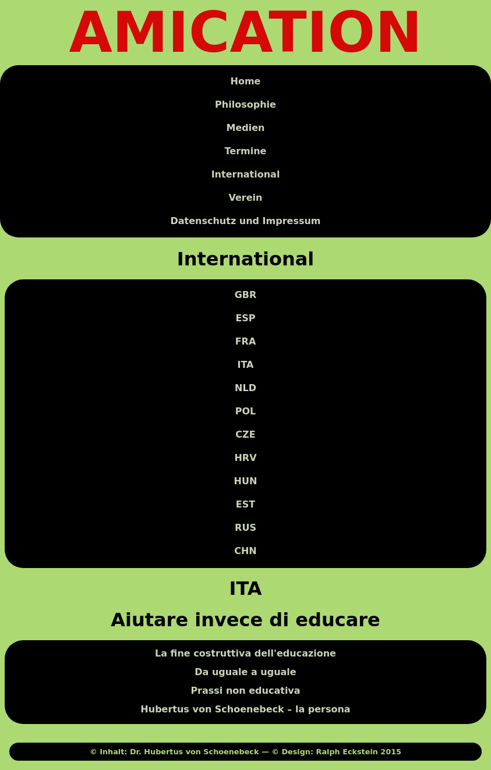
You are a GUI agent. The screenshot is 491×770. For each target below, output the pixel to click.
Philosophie (245, 104)
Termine (246, 151)
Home (246, 81)
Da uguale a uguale (245, 672)
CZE (245, 435)
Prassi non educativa (245, 691)
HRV (245, 458)
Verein (246, 197)
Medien (246, 127)
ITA (245, 365)
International (245, 174)
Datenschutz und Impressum (245, 220)
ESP (245, 318)
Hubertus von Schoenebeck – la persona (245, 709)
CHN (245, 551)
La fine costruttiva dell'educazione (245, 653)
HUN (245, 481)
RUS (245, 528)
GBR (246, 295)
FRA (245, 341)
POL (245, 411)
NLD (245, 388)
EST (245, 504)
